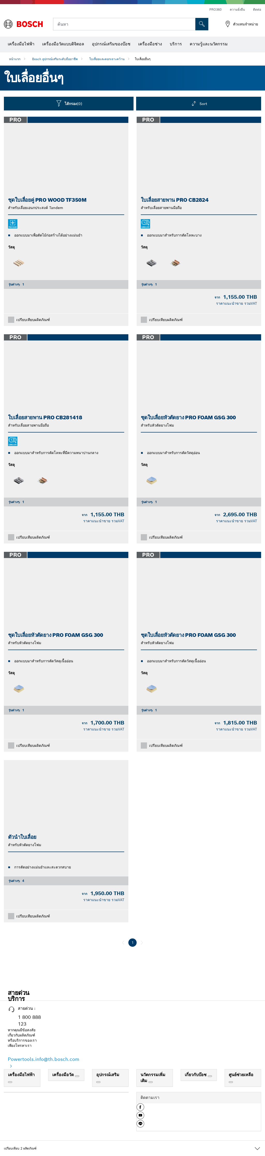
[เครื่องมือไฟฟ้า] (10, 1082)
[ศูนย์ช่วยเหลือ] (231, 1082)
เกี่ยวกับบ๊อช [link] (196, 1074)
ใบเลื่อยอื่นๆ (142, 59)
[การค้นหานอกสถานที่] (201, 24)
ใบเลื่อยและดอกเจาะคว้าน (106, 59)
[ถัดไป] (142, 942)
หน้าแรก (14, 59)
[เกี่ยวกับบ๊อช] (210, 1076)
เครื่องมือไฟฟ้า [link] (21, 1074)
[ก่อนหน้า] (123, 942)
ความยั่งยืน (237, 9)
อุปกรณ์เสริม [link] (107, 1074)
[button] (140, 1109)
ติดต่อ (257, 9)
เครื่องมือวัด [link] (63, 1074)
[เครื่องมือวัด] (77, 1076)
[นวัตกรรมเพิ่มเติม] (151, 1082)
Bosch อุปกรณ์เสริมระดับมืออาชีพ (55, 59)
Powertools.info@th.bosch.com (43, 1059)
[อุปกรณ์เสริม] (98, 1082)
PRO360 (215, 9)
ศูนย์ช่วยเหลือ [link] (241, 1074)
